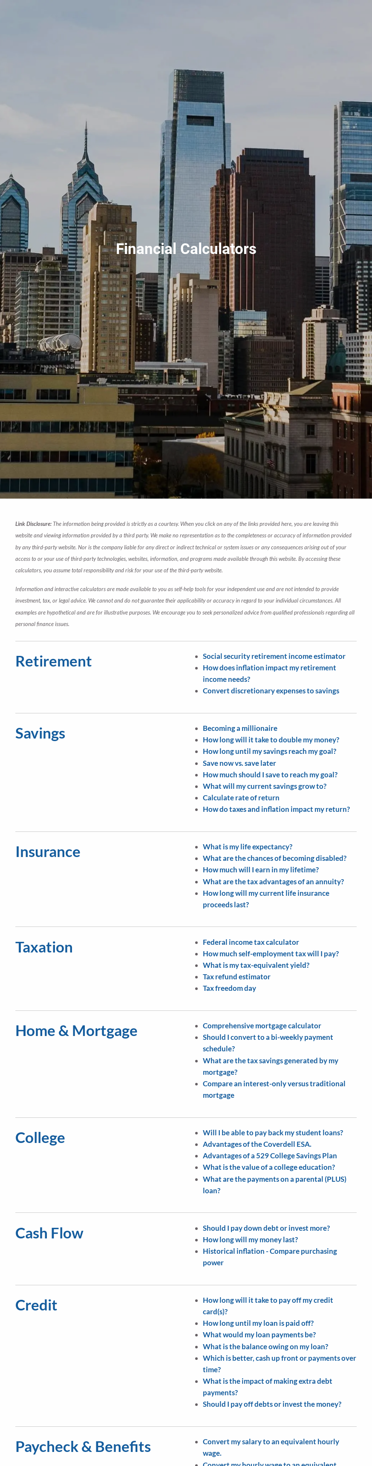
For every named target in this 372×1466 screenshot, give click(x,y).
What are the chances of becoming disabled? (274, 858)
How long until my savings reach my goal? (269, 751)
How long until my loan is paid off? (258, 1323)
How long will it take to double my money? (271, 739)
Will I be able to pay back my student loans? (273, 1132)
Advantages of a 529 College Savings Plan (270, 1155)
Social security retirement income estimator (274, 656)
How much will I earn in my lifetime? (261, 869)
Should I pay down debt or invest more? (266, 1228)
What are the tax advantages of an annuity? (273, 881)
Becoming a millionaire (240, 728)
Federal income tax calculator (251, 942)
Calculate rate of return (241, 797)
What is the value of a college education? (269, 1167)
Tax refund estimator (237, 976)
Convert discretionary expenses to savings (271, 690)
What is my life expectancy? (247, 846)
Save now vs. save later (239, 763)
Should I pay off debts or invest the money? (272, 1404)
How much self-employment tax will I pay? (271, 953)
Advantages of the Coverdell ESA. (257, 1144)
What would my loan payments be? (259, 1334)
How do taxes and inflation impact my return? (276, 809)
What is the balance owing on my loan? (265, 1346)
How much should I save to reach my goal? (270, 774)
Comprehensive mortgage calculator (262, 1025)
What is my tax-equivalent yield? (256, 965)
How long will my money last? (250, 1239)
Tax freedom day (229, 988)
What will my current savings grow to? (264, 786)
